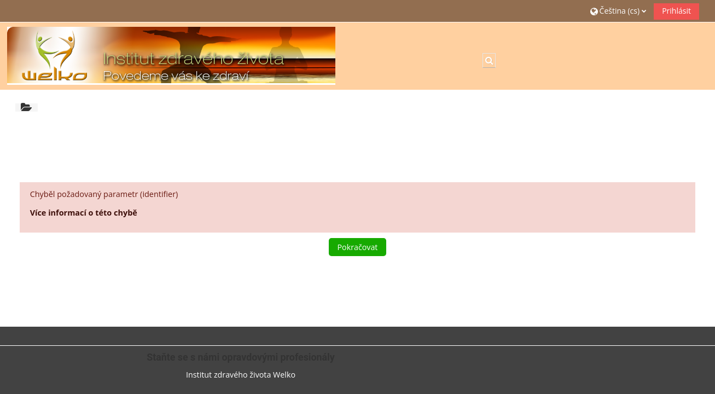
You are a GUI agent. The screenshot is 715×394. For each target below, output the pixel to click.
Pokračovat (358, 247)
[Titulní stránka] (171, 55)
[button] (618, 10)
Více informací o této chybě (83, 212)
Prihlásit (676, 10)
